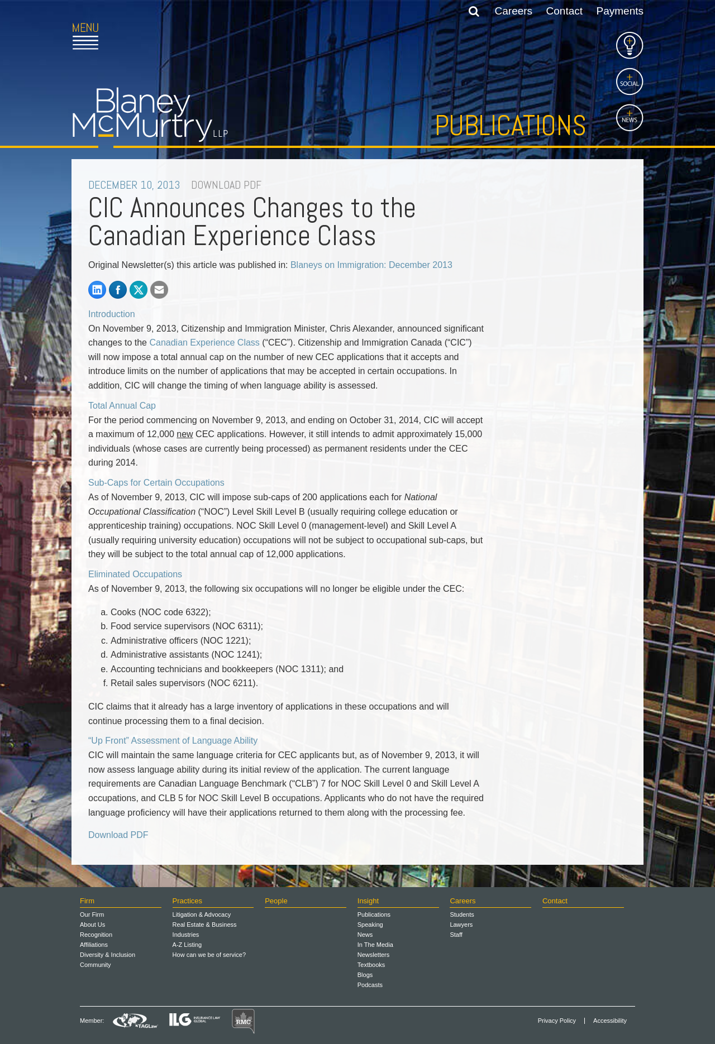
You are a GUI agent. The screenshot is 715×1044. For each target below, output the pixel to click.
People (276, 901)
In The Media (375, 944)
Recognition (96, 934)
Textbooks (371, 964)
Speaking (370, 924)
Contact (564, 11)
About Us (92, 924)
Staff (456, 934)
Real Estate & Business (205, 924)
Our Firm (92, 914)
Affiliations (94, 944)
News (365, 934)
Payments (620, 11)
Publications (511, 125)
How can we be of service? (209, 954)
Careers (514, 11)
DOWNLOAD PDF (226, 185)
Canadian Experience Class (204, 342)
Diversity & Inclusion (107, 954)
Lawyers (461, 924)
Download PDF (118, 835)
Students (462, 914)
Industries (186, 934)
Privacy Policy (557, 1021)
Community (95, 964)
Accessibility (610, 1021)
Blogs (365, 974)
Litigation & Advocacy (202, 914)
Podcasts (370, 984)
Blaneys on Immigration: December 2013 (371, 265)
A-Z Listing (187, 944)
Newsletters (373, 954)
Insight (368, 901)
